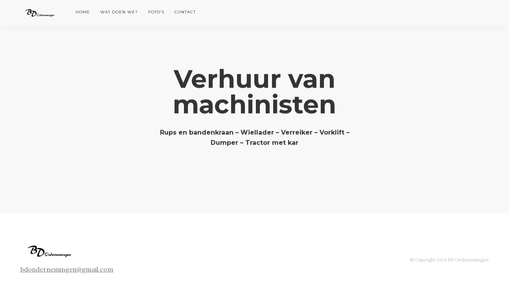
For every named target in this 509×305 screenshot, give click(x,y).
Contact (185, 12)
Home (82, 12)
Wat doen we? (119, 12)
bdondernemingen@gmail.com (66, 269)
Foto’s (156, 12)
